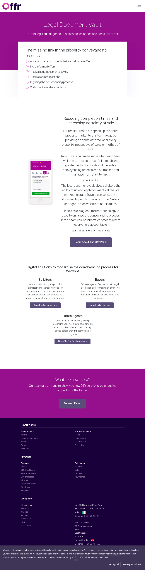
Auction (78, 467)
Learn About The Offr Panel (91, 242)
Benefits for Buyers (100, 305)
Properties (79, 445)
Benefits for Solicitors (45, 305)
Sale (77, 470)
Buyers (24, 445)
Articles (24, 516)
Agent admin (80, 442)
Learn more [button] (103, 557)
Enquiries (25, 491)
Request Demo (72, 403)
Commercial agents (29, 438)
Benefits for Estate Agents (72, 341)
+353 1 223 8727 (91, 516)
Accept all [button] (114, 564)
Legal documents (28, 484)
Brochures (25, 487)
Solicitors (25, 449)
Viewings (25, 480)
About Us (25, 509)
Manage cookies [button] (132, 564)
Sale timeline (80, 438)
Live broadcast (27, 477)
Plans (77, 435)
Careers (24, 512)
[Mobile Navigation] (139, 6)
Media (23, 522)
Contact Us (26, 519)
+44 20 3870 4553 (91, 544)
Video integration (28, 473)
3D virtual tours (28, 470)
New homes (80, 477)
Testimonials (26, 526)
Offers (24, 467)
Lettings (78, 473)
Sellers (24, 442)
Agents (24, 435)
